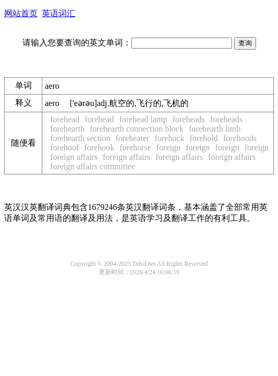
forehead (64, 119)
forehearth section (80, 138)
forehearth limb (214, 128)
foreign (168, 147)
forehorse (135, 147)
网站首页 (21, 13)
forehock (169, 138)
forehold (204, 138)
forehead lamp (143, 119)
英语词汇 (58, 13)
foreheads (188, 119)
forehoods (240, 138)
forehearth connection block (136, 128)
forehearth (67, 128)
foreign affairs (74, 156)
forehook (99, 147)
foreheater (132, 138)
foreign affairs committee (92, 166)
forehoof (64, 147)
